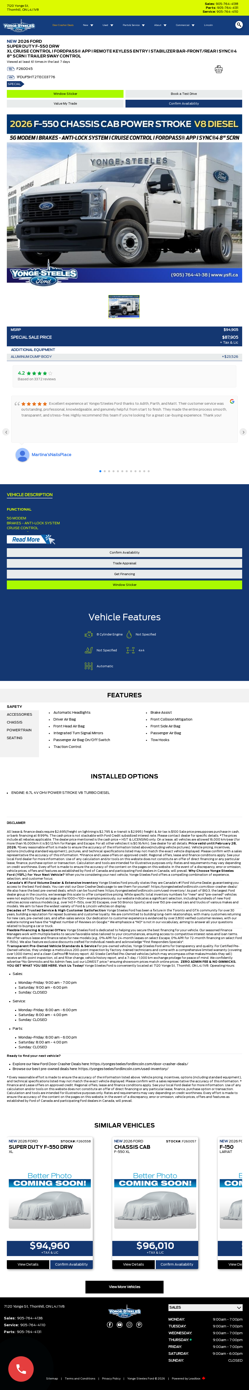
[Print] (219, 69)
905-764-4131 (227, 7)
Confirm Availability (184, 103)
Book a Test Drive (184, 93)
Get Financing (124, 574)
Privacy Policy (111, 1378)
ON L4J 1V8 (30, 9)
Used (105, 25)
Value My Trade (65, 103)
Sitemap (52, 1378)
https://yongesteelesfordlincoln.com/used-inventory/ (145, 890)
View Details (28, 1264)
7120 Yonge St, (18, 5)
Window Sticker (65, 93)
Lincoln (208, 25)
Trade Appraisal (124, 563)
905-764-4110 (227, 11)
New (85, 25)
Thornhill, (14, 9)
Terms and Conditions (80, 1378)
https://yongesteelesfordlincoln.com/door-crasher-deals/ (194, 886)
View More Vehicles (124, 1287)
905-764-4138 (227, 3)
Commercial (182, 25)
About (157, 25)
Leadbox (197, 1378)
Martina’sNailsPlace (51, 455)
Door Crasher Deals (62, 25)
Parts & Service (131, 25)
